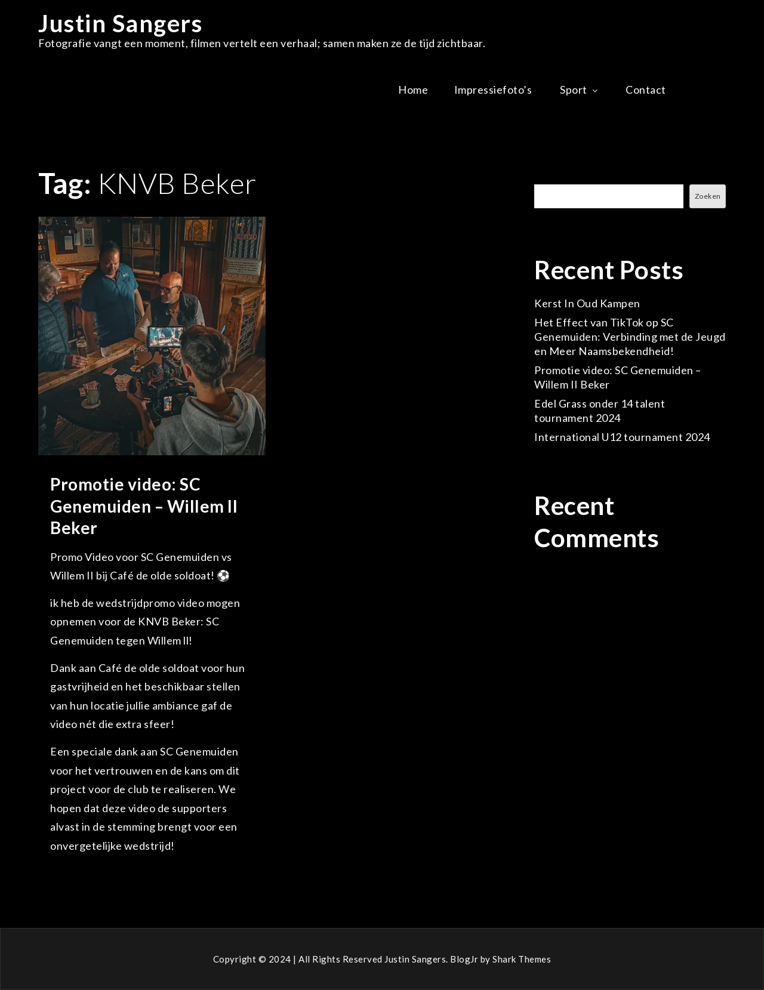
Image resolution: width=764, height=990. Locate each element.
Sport (580, 89)
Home (413, 89)
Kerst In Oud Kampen (587, 303)
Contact (646, 89)
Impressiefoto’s (494, 89)
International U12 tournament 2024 (622, 436)
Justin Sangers (120, 23)
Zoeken (553, 177)
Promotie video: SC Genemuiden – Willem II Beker (144, 506)
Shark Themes (521, 959)
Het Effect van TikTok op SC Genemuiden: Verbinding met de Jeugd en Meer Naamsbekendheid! (630, 336)
